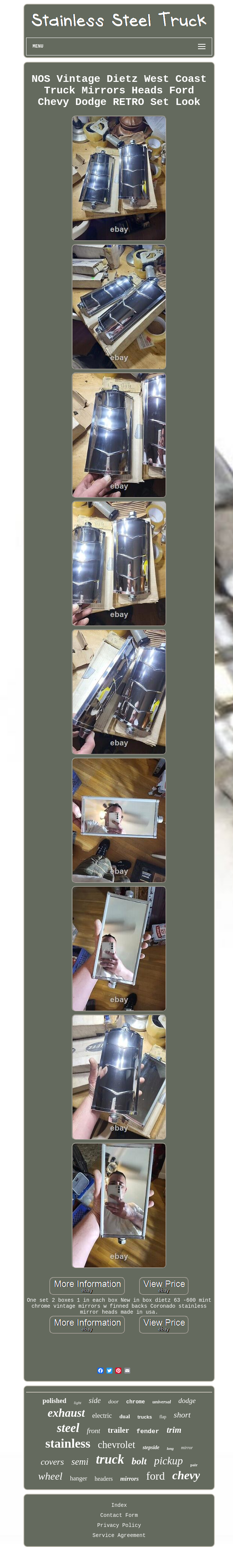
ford (155, 1476)
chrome (135, 1402)
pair (194, 1465)
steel (68, 1428)
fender (148, 1431)
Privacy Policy (119, 1525)
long (170, 1449)
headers (104, 1479)
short (182, 1414)
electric (102, 1415)
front (93, 1431)
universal (161, 1401)
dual (124, 1416)
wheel (50, 1476)
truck (110, 1459)
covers (52, 1462)
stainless (67, 1443)
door (113, 1401)
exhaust (66, 1412)
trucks (144, 1417)
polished (54, 1400)
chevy (186, 1475)
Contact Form (119, 1515)
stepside (151, 1447)
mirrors (129, 1479)
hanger (78, 1478)
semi (80, 1462)
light (77, 1402)
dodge (186, 1400)
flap (162, 1416)
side (94, 1400)
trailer (118, 1430)
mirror (187, 1447)
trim (174, 1430)
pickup (168, 1461)
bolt (138, 1461)
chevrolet (116, 1444)
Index (119, 1505)
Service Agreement (119, 1535)
